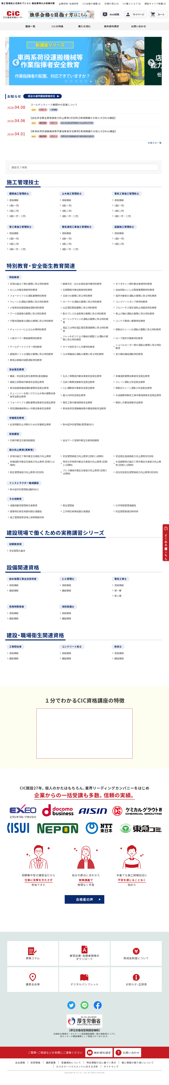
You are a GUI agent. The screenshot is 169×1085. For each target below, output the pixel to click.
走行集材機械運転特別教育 (129, 353)
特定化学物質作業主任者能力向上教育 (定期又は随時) (85, 463)
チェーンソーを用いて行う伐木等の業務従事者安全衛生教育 (32, 395)
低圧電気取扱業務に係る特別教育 (80, 307)
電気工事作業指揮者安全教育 (77, 402)
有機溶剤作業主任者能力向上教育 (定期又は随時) (32, 463)
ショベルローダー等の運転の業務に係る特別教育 (138, 346)
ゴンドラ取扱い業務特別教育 (130, 320)
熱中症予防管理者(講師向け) (24, 489)
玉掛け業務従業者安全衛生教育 (79, 381)
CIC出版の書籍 (90, 3)
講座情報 (13, 590)
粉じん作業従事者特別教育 (23, 289)
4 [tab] (81, 81)
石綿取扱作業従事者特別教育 (77, 289)
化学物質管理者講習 (126, 505)
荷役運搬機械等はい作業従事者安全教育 (30, 408)
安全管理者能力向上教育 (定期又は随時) (83, 456)
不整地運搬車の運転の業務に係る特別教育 (31, 320)
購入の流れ (84, 26)
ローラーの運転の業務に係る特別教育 (82, 301)
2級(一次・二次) (17, 215)
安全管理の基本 (17, 550)
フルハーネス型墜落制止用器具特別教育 (136, 307)
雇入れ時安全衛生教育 (74, 395)
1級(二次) (14, 210)
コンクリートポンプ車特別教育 (131, 301)
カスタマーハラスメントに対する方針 (77, 1066)
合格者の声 (84, 899)
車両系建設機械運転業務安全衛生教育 (29, 387)
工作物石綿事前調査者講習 (76, 511)
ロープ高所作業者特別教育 (129, 338)
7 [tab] (96, 81)
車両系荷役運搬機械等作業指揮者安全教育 (84, 408)
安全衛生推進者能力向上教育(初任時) (134, 456)
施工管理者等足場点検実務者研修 (27, 517)
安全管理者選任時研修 (127, 511)
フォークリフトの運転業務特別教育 (28, 295)
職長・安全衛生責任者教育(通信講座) (29, 375)
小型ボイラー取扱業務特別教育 (26, 338)
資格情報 (13, 200)
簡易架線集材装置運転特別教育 (26, 359)
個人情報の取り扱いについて (138, 1062)
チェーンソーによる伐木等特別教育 (28, 329)
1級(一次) (14, 205)
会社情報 (20, 1062)
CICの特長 (57, 26)
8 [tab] (101, 81)
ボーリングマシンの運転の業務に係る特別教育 (85, 320)
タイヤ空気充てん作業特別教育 (79, 346)
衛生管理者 (68, 505)
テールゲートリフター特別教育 (26, 346)
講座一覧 (30, 26)
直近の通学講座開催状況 (41, 96)
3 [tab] (76, 81)
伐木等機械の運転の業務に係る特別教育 (83, 353)
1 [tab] (66, 81)
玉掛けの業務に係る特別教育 (77, 295)
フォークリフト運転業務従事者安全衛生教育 (32, 402)
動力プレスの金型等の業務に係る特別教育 (84, 313)
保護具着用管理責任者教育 (23, 505)
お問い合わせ (138, 26)
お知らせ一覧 (155, 143)
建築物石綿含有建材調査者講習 (26, 511)
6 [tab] (91, 81)
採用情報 (35, 1062)
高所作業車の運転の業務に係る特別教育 (136, 295)
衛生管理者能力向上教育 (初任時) (27, 472)
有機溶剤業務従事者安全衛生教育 (133, 375)
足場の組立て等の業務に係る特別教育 (29, 283)
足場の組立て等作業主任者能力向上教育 (30, 456)
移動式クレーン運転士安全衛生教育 (134, 387)
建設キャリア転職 (154, 3)
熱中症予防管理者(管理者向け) (78, 424)
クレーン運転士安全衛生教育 (130, 381)
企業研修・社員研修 (69, 3)
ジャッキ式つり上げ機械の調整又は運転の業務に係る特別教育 (85, 338)
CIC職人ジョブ (130, 3)
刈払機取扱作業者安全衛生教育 (79, 387)
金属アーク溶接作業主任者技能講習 (81, 440)
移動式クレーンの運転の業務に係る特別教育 (138, 329)
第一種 (117, 590)
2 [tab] (71, 81)
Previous (16, 63)
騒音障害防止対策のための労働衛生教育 (30, 424)
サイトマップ (111, 1066)
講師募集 (51, 1062)
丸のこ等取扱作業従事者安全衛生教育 (82, 375)
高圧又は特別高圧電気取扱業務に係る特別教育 (85, 329)
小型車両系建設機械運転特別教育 (27, 307)
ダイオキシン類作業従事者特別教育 (134, 283)
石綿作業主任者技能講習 (22, 440)
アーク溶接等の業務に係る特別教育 (28, 313)
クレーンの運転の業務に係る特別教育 (29, 301)
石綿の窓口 (110, 3)
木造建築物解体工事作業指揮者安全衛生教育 (138, 395)
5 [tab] (86, 81)
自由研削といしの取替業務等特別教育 (135, 289)
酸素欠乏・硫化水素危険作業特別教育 (82, 283)
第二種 (117, 595)
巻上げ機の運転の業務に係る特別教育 (135, 313)
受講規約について (71, 1062)
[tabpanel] (83, 61)
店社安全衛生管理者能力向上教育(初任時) (137, 472)
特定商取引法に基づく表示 (101, 1062)
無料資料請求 (111, 26)
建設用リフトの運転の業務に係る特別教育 (31, 353)
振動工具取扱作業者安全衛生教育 (27, 381)
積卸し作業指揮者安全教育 (129, 402)
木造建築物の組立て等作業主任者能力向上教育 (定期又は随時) (138, 463)
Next (151, 63)
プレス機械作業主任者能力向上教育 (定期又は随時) (85, 472)
